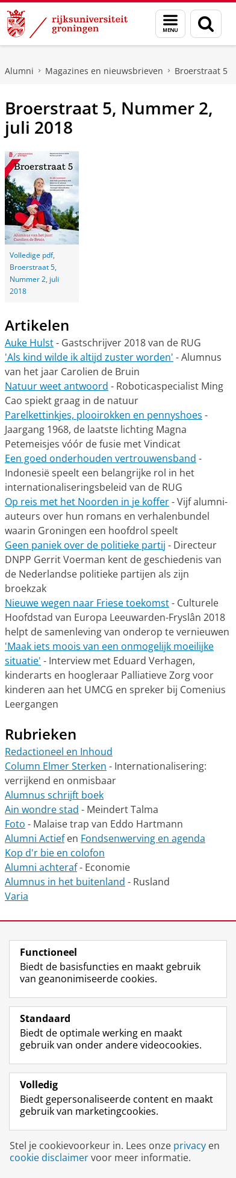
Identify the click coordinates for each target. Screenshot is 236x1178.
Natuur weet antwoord (56, 386)
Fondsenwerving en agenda (143, 838)
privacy (189, 1145)
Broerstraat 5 (201, 70)
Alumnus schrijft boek (54, 795)
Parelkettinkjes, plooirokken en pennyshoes (103, 415)
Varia (16, 896)
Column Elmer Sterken (56, 766)
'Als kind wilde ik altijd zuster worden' (89, 357)
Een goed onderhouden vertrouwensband (100, 458)
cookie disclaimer (49, 1157)
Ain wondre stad (42, 809)
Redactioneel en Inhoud (59, 751)
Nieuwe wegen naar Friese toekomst (87, 602)
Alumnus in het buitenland (65, 881)
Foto (15, 824)
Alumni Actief (34, 838)
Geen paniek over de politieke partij (85, 545)
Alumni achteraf (41, 867)
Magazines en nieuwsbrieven (104, 70)
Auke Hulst (29, 342)
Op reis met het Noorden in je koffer (87, 501)
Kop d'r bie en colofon (55, 852)
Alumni (19, 70)
